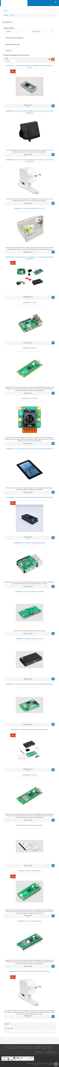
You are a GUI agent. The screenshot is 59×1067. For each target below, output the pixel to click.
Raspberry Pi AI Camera (29, 398)
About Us (7, 1046)
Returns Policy (12, 1048)
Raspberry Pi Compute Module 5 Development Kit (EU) (29, 729)
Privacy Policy (29, 1046)
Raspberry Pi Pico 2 (29, 348)
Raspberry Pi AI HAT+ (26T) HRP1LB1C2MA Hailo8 (29, 543)
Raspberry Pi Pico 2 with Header (29, 870)
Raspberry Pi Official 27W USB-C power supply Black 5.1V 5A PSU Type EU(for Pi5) (29, 112)
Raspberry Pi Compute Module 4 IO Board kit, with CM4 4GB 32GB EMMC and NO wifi (29, 258)
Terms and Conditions (17, 1046)
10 (42, 1030)
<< (10, 1030)
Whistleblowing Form (51, 1052)
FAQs (19, 1048)
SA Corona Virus (44, 1064)
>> (52, 1030)
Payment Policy (49, 1046)
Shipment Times (27, 1048)
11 (46, 1030)
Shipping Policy (39, 1046)
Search (12, 15)
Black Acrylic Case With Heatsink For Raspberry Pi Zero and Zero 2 (29, 497)
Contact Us (36, 1048)
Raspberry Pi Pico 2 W (29, 775)
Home (6, 15)
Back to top (56, 1064)
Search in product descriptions (14, 37)
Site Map (43, 1048)
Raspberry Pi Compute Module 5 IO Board (29, 591)
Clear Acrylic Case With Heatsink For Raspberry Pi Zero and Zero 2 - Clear (29, 66)
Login (49, 1048)
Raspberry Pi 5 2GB (29, 302)
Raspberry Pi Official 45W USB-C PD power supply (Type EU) (29, 971)
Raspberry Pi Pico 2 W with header (29, 921)
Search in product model (12, 44)
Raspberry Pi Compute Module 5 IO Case (29, 638)
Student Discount (39, 1052)
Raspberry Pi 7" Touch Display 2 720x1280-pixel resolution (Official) (29, 448)
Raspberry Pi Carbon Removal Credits (29, 825)
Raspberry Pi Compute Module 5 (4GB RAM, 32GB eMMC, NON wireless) (29, 684)
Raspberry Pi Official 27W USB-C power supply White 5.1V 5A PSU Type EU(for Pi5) (29, 160)
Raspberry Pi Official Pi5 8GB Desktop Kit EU (29, 208)
